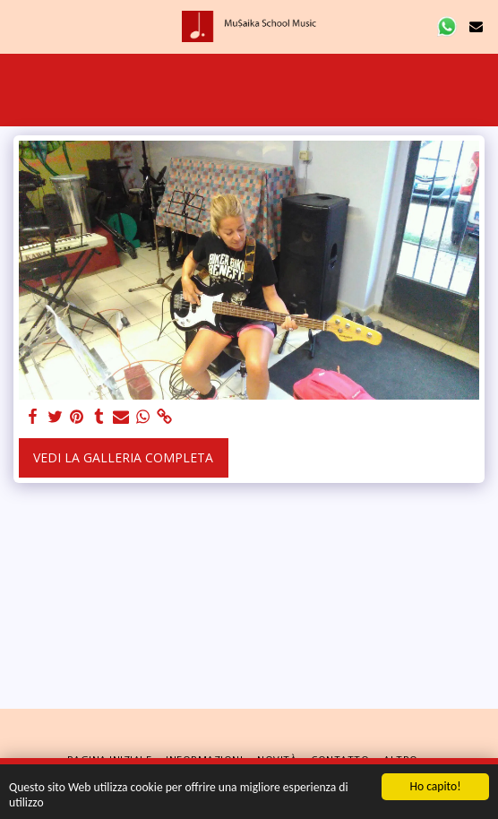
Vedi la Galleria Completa (123, 457)
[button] (19, 25)
